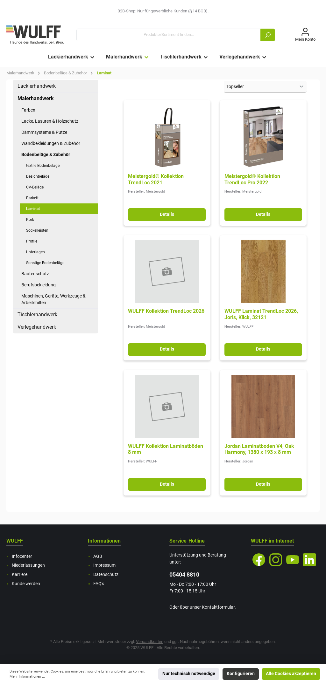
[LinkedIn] (309, 560)
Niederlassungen (28, 565)
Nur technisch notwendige (188, 673)
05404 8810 (184, 574)
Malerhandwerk (36, 98)
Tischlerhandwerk (37, 314)
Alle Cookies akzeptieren (291, 673)
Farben (28, 110)
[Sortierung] (265, 87)
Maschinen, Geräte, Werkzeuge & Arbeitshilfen (53, 299)
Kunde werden (26, 583)
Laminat (33, 209)
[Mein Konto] (305, 35)
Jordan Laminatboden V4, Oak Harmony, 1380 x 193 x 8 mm (259, 449)
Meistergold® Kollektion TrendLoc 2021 (156, 179)
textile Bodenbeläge (43, 165)
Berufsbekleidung (38, 284)
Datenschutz (105, 574)
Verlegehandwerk (37, 327)
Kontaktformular (218, 607)
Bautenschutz (35, 273)
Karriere (19, 574)
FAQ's (98, 583)
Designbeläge (37, 176)
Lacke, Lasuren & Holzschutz (49, 121)
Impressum (104, 565)
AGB (97, 556)
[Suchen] (267, 35)
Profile (31, 241)
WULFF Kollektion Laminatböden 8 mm (165, 449)
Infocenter (22, 556)
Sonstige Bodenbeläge (45, 263)
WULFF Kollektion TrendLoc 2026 (166, 311)
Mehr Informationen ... (27, 676)
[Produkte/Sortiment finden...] (168, 35)
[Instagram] (276, 560)
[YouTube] (293, 560)
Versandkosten (149, 641)
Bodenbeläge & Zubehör (45, 154)
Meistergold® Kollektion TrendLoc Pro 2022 (252, 179)
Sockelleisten (37, 230)
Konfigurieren (241, 673)
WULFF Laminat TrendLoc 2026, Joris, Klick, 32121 (261, 314)
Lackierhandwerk (37, 86)
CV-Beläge (35, 187)
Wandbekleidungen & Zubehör (50, 143)
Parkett (32, 198)
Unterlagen (35, 252)
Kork (30, 219)
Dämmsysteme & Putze (44, 132)
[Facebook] (259, 560)
